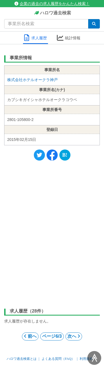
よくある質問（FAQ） (58, 359)
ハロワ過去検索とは (22, 359)
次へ (73, 336)
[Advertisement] (52, 233)
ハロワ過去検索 (52, 13)
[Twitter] (39, 155)
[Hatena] (64, 155)
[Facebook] (52, 155)
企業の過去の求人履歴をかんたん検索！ (52, 3)
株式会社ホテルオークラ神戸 (32, 80)
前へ (30, 336)
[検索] (94, 24)
